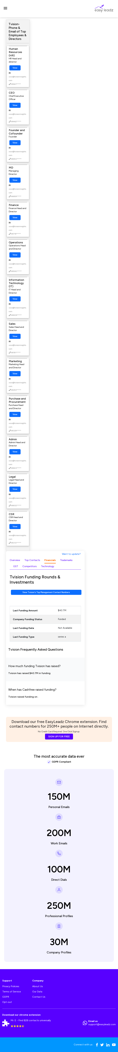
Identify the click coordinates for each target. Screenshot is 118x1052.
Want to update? (71, 553)
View (15, 68)
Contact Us (38, 996)
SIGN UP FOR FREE (59, 736)
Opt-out (7, 1002)
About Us (37, 986)
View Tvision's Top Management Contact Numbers (46, 592)
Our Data (37, 991)
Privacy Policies (10, 986)
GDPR (5, 996)
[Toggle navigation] (5, 9)
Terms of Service (11, 991)
